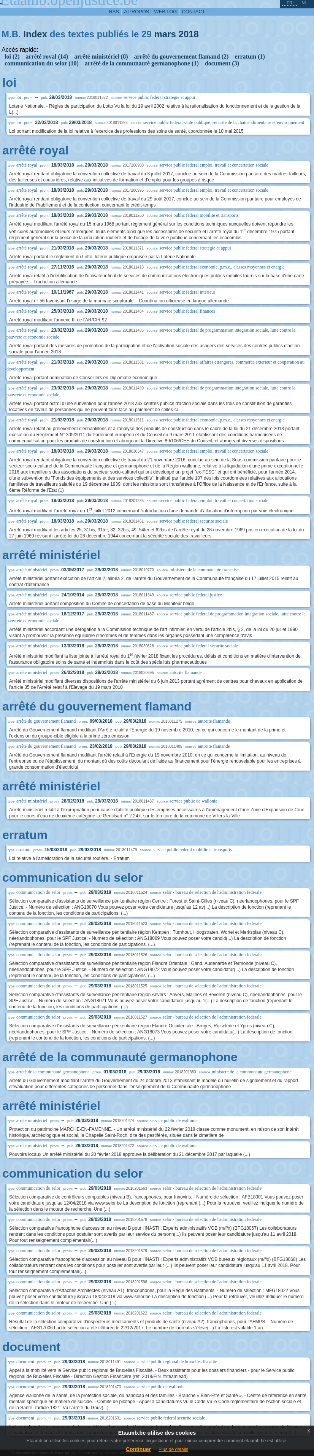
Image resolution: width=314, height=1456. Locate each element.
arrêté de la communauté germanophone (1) (142, 63)
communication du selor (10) (42, 63)
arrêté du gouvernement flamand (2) (181, 56)
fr (289, 2)
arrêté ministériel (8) (101, 56)
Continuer (138, 1449)
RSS (114, 11)
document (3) (222, 63)
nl (304, 2)
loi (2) (12, 56)
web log (165, 11)
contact (193, 11)
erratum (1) (250, 56)
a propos (136, 11)
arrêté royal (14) (47, 56)
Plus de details (173, 1449)
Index (35, 34)
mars (165, 34)
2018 (189, 34)
